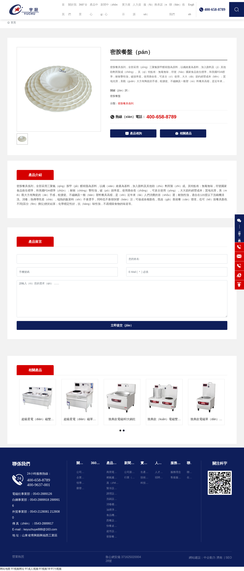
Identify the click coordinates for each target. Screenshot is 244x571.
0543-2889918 (39, 499)
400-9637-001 (38, 484)
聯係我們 (21, 463)
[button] (120, 430)
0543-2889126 (42, 493)
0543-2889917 (43, 523)
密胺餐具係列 (125, 103)
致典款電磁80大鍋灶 (122, 419)
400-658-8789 (214, 15)
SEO (228, 557)
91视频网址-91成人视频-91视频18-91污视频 (36, 568)
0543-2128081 (39, 511)
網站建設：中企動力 (202, 557)
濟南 (219, 557)
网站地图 (5, 568)
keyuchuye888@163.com (40, 529)
